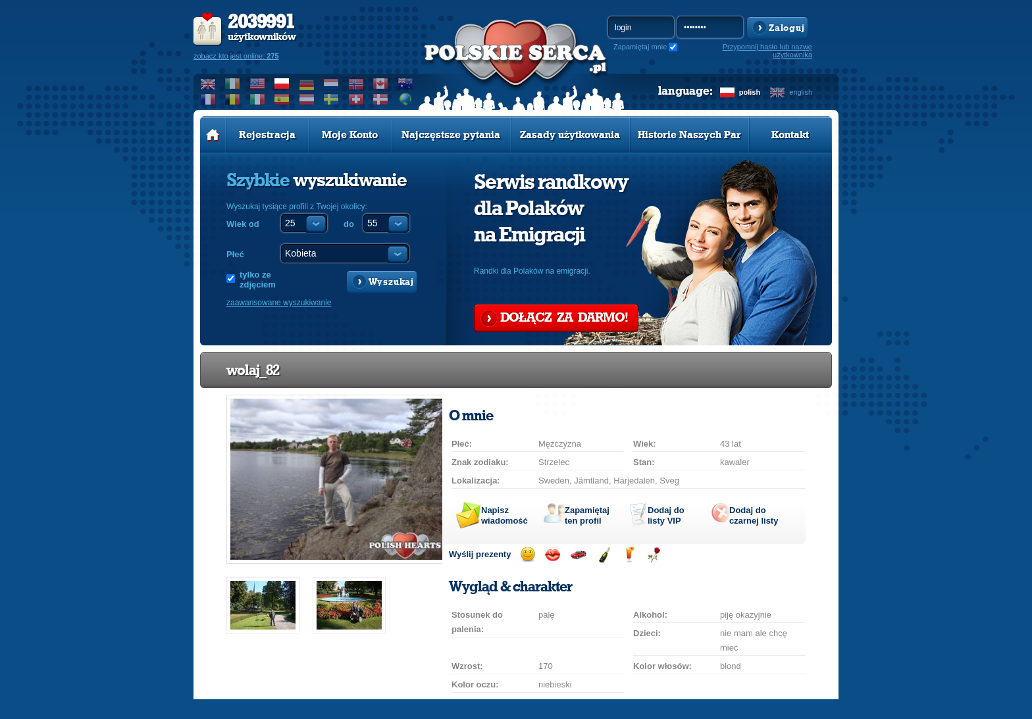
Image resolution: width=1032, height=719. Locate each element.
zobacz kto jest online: (236, 56)
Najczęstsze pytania (450, 135)
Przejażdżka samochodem (578, 554)
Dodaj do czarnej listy (753, 515)
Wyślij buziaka (552, 554)
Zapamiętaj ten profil (587, 515)
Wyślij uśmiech (527, 554)
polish (749, 92)
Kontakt (790, 135)
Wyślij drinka (628, 554)
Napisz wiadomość (504, 515)
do (349, 224)
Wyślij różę (653, 554)
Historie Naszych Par (689, 135)
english (800, 92)
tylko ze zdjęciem (258, 279)
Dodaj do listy (666, 515)
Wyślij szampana (603, 554)
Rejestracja (267, 135)
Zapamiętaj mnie (640, 47)
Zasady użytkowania (570, 135)
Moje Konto (350, 135)
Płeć (235, 254)
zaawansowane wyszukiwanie (278, 302)
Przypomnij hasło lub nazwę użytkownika (767, 51)
